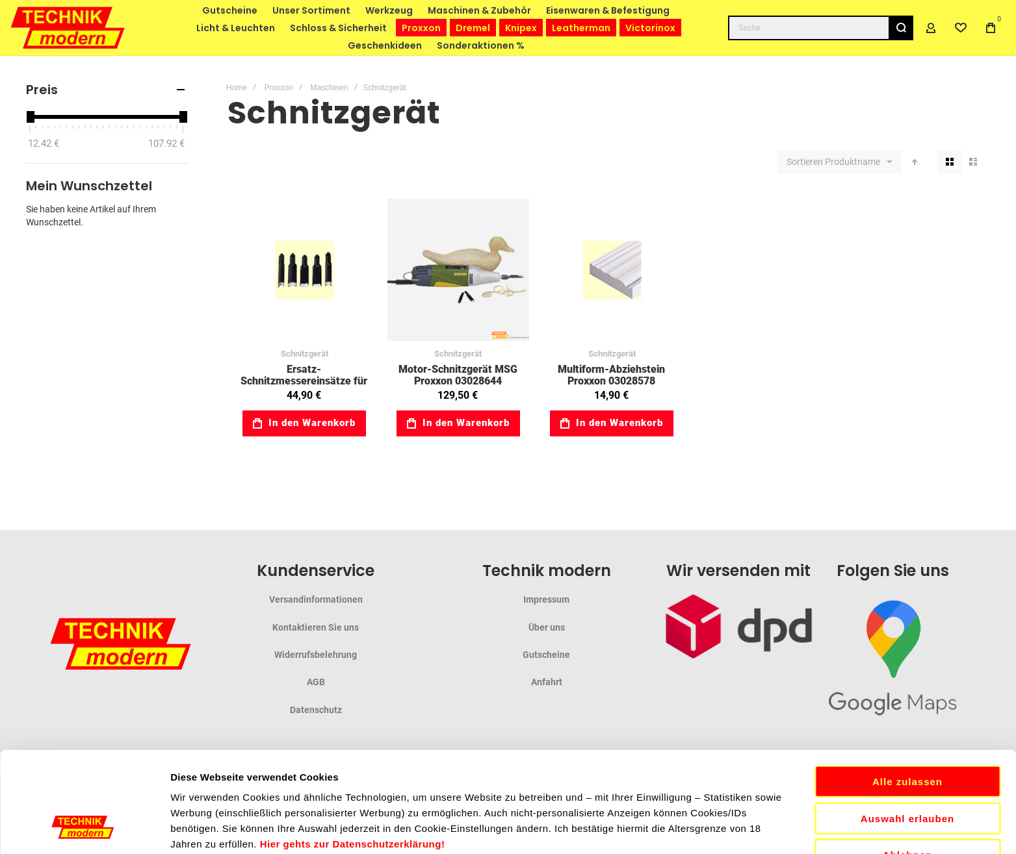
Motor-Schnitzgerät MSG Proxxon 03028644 (457, 375)
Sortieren (805, 162)
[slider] (30, 117)
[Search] (901, 28)
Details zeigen (691, 828)
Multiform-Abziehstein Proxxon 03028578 (611, 375)
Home (236, 87)
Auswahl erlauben (907, 714)
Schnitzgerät (304, 353)
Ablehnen (907, 750)
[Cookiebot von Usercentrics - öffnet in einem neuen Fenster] (84, 828)
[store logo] (68, 27)
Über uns (546, 627)
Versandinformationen (316, 599)
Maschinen (329, 87)
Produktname (853, 162)
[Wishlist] (960, 28)
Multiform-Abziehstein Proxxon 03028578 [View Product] (612, 270)
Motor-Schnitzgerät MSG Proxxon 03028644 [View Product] (458, 270)
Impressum (546, 599)
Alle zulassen (907, 677)
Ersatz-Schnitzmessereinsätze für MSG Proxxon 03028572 (304, 380)
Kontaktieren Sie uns (315, 627)
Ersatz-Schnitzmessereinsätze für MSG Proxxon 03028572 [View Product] (304, 270)
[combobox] (820, 28)
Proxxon (279, 87)
